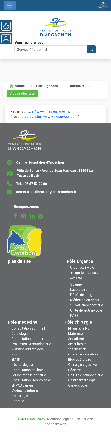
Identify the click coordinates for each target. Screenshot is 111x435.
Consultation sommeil (28, 328)
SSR (14, 354)
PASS (74, 315)
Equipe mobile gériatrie (28, 375)
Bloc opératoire (79, 359)
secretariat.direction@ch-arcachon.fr (46, 192)
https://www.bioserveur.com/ (56, 116)
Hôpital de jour (22, 365)
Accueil (18, 86)
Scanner (76, 284)
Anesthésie (77, 339)
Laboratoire (76, 86)
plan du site (19, 261)
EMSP (15, 359)
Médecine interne (24, 391)
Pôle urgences (47, 86)
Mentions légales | (61, 419)
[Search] (50, 49)
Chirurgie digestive (82, 365)
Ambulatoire (77, 344)
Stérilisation (77, 349)
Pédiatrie (75, 370)
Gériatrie (17, 401)
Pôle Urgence (80, 261)
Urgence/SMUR (82, 267)
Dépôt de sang (81, 295)
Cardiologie (19, 333)
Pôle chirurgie (78, 322)
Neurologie (19, 396)
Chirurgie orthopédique (85, 375)
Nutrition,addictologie (27, 349)
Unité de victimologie (86, 310)
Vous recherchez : (29, 43)
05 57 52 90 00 (36, 184)
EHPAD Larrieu (22, 385)
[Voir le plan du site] (6, 38)
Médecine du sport (84, 300)
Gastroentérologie (82, 380)
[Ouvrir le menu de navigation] (10, 5)
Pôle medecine (22, 322)
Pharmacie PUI (79, 328)
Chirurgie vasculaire (83, 354)
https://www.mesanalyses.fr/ (48, 111)
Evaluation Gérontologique (31, 344)
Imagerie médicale (84, 273)
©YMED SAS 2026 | (31, 419)
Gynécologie (77, 385)
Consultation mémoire (28, 339)
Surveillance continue (86, 305)
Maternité (75, 333)
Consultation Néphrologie (30, 380)
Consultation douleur (27, 370)
